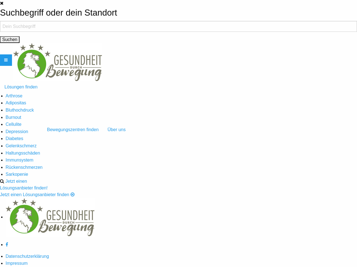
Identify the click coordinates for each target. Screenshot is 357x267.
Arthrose (14, 95)
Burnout (13, 117)
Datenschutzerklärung (27, 256)
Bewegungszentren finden (73, 129)
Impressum (17, 263)
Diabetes (14, 138)
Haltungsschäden (23, 153)
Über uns (117, 129)
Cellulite (13, 124)
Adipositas (16, 102)
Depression (17, 131)
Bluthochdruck (20, 110)
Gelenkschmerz (21, 145)
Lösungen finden (20, 87)
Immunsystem (19, 160)
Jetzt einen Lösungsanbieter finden (37, 194)
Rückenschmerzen (24, 167)
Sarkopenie (17, 174)
